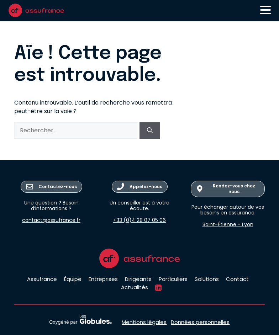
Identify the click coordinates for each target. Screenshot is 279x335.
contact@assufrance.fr (51, 220)
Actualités (134, 287)
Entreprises (103, 279)
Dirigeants (138, 279)
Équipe (72, 279)
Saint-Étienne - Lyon (227, 224)
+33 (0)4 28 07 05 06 (139, 220)
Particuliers (173, 279)
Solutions (207, 279)
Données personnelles (200, 322)
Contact (237, 279)
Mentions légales (144, 322)
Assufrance (42, 279)
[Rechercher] (150, 130)
